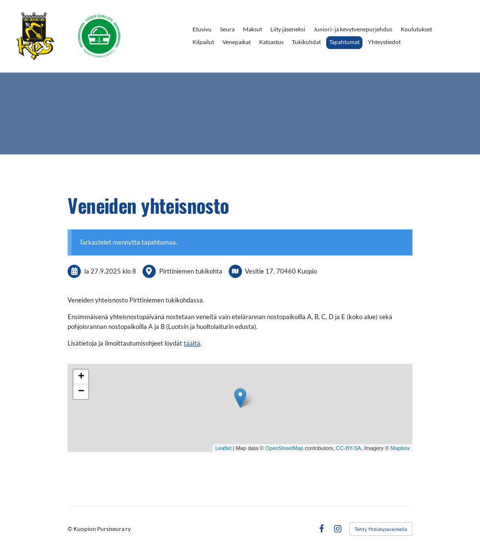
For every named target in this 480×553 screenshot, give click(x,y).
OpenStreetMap (284, 448)
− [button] (81, 391)
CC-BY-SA (348, 448)
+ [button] (81, 377)
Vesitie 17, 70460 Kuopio (281, 271)
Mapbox (399, 448)
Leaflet (223, 448)
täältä (192, 343)
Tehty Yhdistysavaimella (381, 529)
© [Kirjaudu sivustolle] (70, 528)
